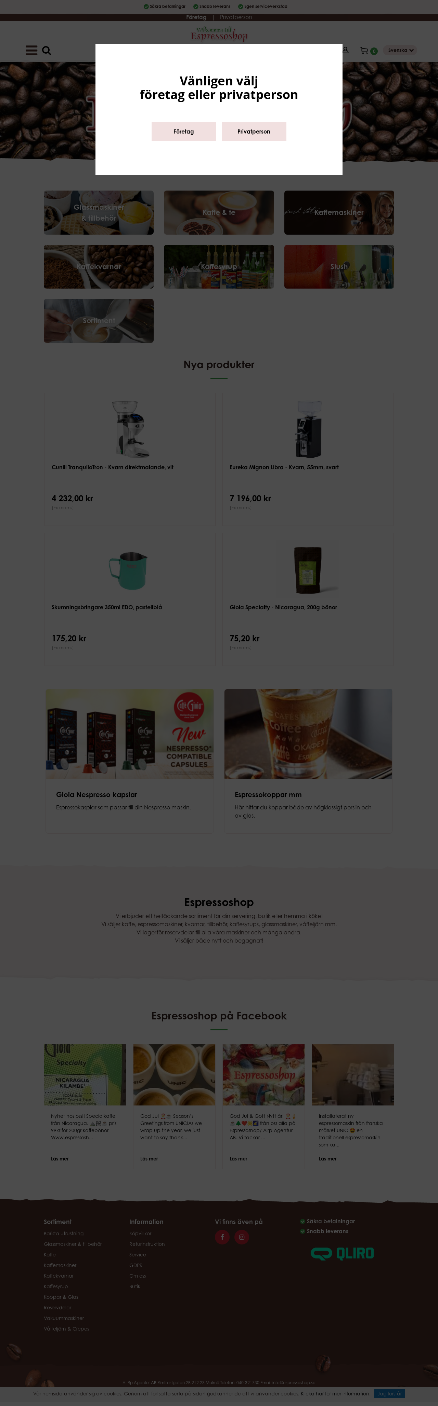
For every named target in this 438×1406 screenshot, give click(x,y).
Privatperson (253, 131)
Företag (183, 131)
